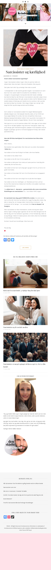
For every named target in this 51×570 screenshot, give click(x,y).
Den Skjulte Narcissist (25, 69)
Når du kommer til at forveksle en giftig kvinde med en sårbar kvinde (23, 483)
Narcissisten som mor (9, 487)
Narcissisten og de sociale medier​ (15, 327)
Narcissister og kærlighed (25, 72)
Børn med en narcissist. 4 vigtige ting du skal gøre (21, 291)
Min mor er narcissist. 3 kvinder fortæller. (15, 491)
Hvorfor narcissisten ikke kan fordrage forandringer (18, 502)
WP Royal (29, 530)
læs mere (25, 247)
